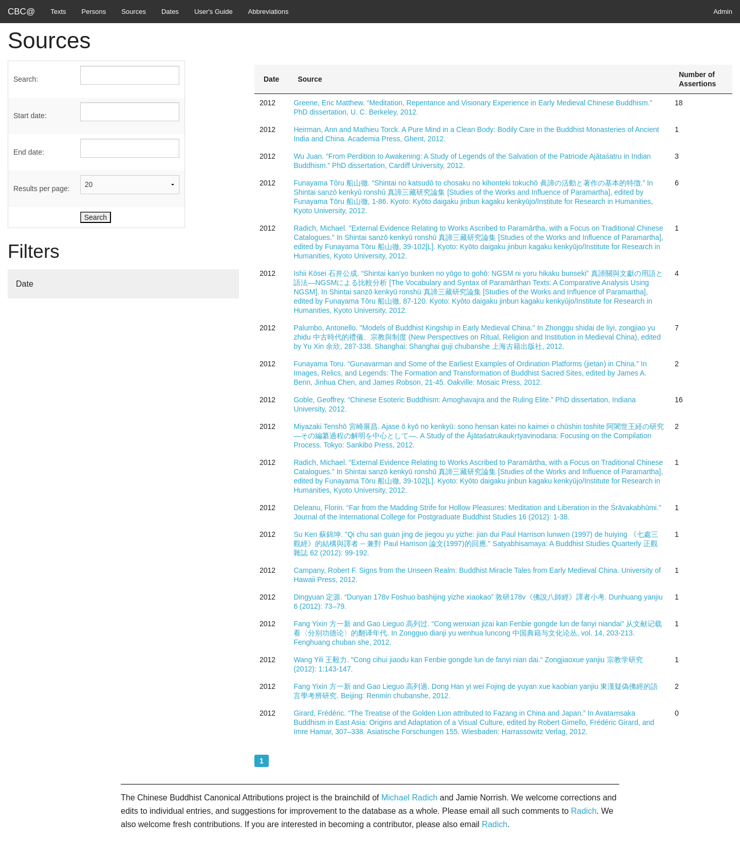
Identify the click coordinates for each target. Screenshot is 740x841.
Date (24, 283)
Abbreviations (268, 11)
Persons (94, 11)
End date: (28, 152)
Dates (170, 11)
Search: (25, 79)
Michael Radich (409, 797)
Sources (133, 11)
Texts (58, 11)
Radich (584, 811)
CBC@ (21, 11)
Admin (722, 11)
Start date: (30, 115)
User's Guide (213, 11)
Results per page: (41, 188)
